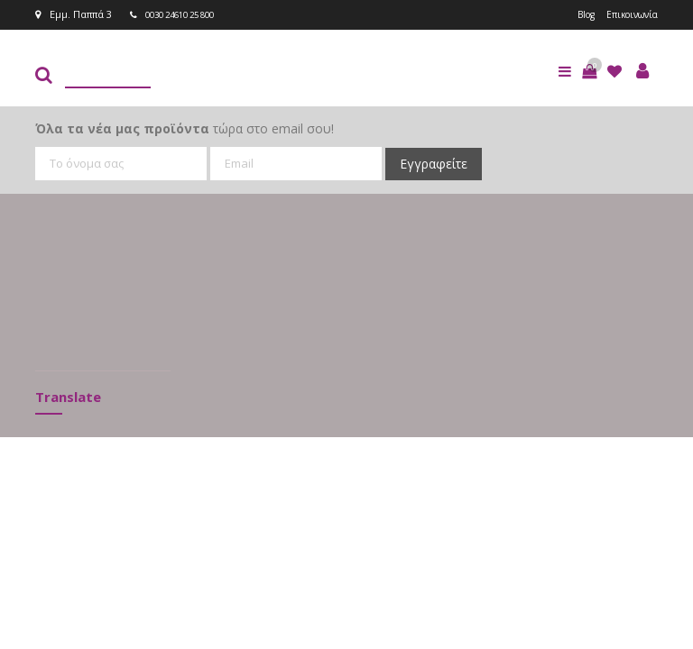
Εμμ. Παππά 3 (73, 14)
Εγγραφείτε (433, 162)
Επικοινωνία (628, 14)
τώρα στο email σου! (184, 127)
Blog (577, 14)
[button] (589, 70)
